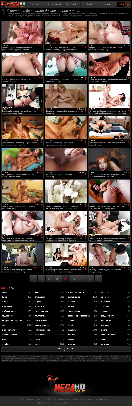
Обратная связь (28, 399)
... (41, 278)
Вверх (128, 401)
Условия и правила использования (70, 399)
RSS (51, 399)
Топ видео (35, 4)
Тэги (107, 4)
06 (74, 278)
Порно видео (54, 4)
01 (33, 278)
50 (98, 278)
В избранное (128, 4)
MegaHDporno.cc (15, 4)
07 (82, 278)
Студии (89, 4)
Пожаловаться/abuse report (99, 399)
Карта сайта (42, 399)
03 (49, 278)
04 (57, 278)
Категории (71, 4)
